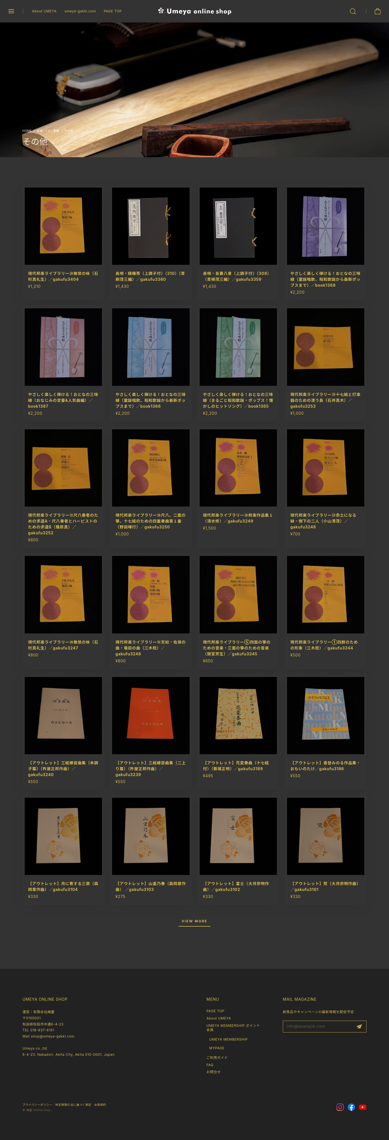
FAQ (209, 1065)
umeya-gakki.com (80, 11)
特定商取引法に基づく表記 (73, 1104)
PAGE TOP (113, 11)
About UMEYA (44, 11)
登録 (359, 1026)
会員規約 (100, 1104)
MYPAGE (216, 1048)
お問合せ (213, 1072)
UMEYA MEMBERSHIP (228, 1039)
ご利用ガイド (217, 1057)
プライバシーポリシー (37, 1104)
